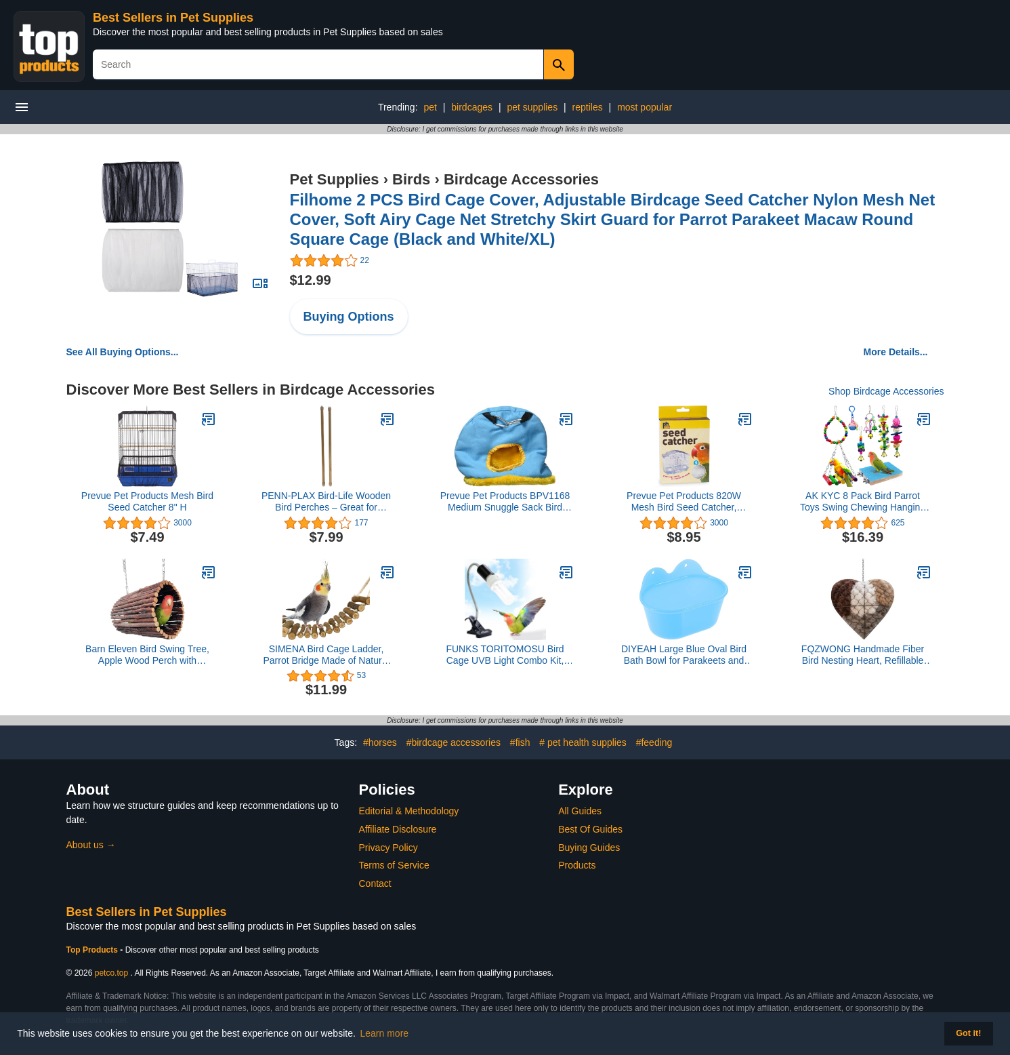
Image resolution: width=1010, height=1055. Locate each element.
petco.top (111, 973)
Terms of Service (394, 865)
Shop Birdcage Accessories (886, 391)
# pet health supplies (582, 742)
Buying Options (348, 316)
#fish (520, 742)
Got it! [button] (968, 1033)
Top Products (93, 950)
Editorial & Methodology (409, 810)
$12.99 (310, 280)
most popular (644, 107)
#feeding (654, 742)
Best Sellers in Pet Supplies (173, 17)
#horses (380, 742)
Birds (411, 179)
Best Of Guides (590, 829)
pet (429, 107)
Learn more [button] (384, 1033)
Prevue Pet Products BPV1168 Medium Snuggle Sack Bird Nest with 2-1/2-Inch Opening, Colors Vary (505, 501)
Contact (375, 883)
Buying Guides (589, 847)
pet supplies (532, 107)
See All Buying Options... (122, 351)
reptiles (587, 107)
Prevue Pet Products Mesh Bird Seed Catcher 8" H (147, 501)
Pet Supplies (334, 179)
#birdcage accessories (453, 742)
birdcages (471, 107)
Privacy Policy (388, 847)
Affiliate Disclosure (398, 829)
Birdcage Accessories (521, 179)
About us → (91, 844)
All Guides (580, 810)
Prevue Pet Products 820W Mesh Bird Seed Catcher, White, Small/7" (684, 501)
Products (576, 865)
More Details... (896, 351)
